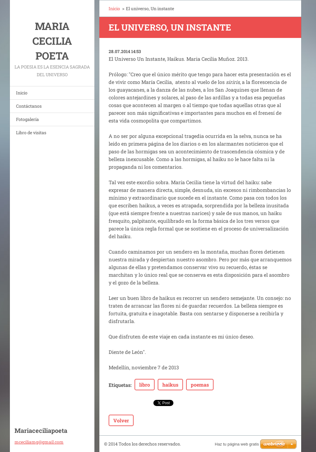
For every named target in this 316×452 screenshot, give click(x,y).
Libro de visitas (31, 132)
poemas (200, 384)
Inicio (21, 93)
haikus (170, 384)
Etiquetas (120, 385)
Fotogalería (27, 119)
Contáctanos (29, 106)
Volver (121, 420)
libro (144, 384)
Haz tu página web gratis (237, 444)
